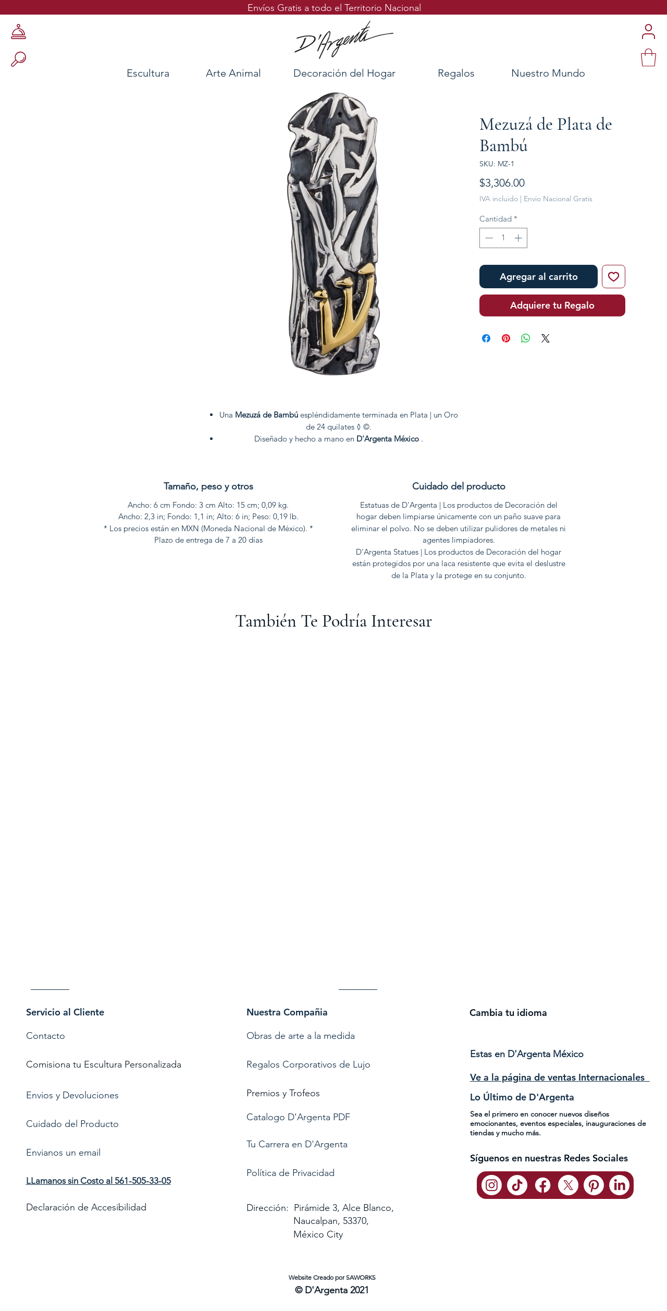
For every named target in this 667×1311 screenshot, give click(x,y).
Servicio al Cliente (65, 1012)
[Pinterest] (594, 1185)
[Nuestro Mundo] (561, 72)
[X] (568, 1185)
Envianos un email (63, 1152)
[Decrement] (488, 238)
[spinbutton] (503, 238)
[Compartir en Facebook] (486, 338)
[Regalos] (456, 72)
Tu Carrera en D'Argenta (297, 1144)
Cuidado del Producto (72, 1124)
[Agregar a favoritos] (613, 276)
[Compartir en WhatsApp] (526, 338)
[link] (648, 57)
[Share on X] (545, 338)
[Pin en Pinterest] (506, 338)
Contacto (47, 1036)
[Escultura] (119, 72)
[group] (333, 821)
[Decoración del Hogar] (344, 72)
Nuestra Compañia (287, 1012)
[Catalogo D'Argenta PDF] (331, 1117)
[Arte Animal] (233, 72)
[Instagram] (491, 1185)
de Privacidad (305, 1173)
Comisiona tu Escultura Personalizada (103, 1064)
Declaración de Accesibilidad (86, 1207)
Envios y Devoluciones (72, 1095)
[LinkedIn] (619, 1185)
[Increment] (519, 238)
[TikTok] (517, 1185)
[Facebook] (543, 1185)
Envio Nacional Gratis (558, 198)
